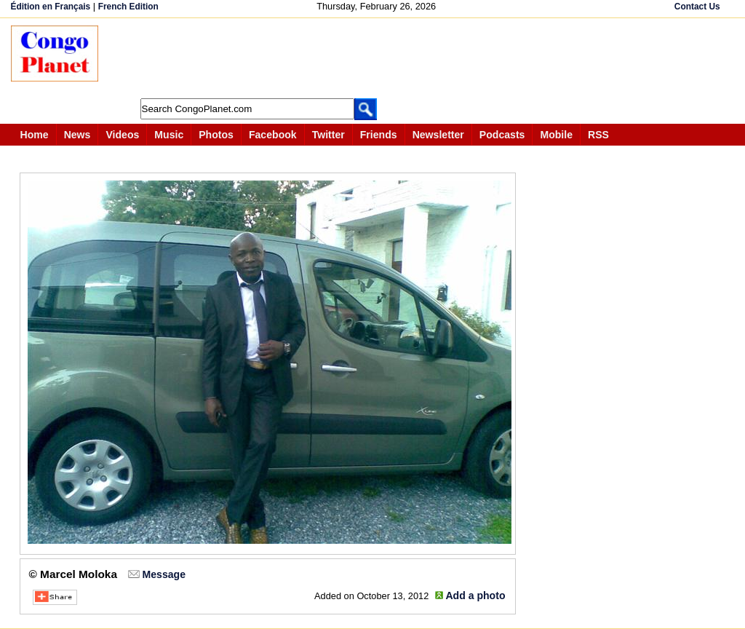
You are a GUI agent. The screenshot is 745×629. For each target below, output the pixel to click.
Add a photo (475, 595)
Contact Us (697, 6)
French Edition (128, 6)
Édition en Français (51, 6)
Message (164, 574)
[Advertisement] (377, 58)
